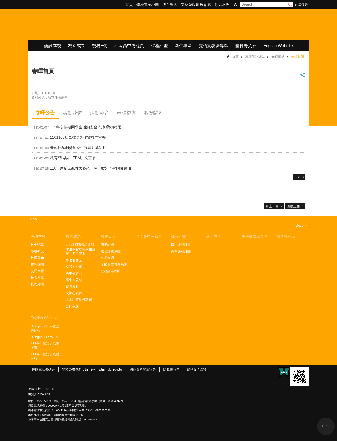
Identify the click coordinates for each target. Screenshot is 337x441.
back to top (326, 426)
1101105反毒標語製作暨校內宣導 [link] (69, 137)
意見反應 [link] (221, 5)
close (300, 225)
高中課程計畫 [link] (181, 251)
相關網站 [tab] (154, 112)
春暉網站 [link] (278, 57)
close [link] (34, 219)
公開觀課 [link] (72, 306)
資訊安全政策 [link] (196, 369)
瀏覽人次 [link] (34, 394)
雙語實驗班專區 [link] (213, 45)
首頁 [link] (235, 57)
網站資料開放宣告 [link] (143, 369)
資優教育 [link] (72, 286)
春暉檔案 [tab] (126, 112)
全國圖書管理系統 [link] (114, 264)
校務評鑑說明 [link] (111, 271)
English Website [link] (278, 45)
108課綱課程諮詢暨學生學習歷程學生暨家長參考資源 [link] (80, 249)
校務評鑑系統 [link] (111, 251)
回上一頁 (271, 206)
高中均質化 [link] (74, 280)
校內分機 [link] (37, 284)
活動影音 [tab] (99, 112)
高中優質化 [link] (74, 273)
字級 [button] (235, 4)
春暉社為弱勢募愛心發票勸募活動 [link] (69, 148)
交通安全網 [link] (74, 267)
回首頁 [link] (127, 5)
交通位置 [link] (37, 271)
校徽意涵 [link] (37, 258)
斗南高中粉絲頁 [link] (129, 45)
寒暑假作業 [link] (74, 260)
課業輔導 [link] (107, 245)
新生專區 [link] (183, 45)
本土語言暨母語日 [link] (79, 299)
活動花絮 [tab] (72, 112)
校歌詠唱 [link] (37, 264)
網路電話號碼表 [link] (43, 369)
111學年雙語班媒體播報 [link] (45, 356)
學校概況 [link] (37, 251)
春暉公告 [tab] (45, 112)
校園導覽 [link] (37, 277)
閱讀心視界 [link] (74, 293)
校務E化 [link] (99, 45)
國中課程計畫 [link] (181, 245)
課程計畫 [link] (159, 45)
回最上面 (293, 206)
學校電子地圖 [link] (147, 5)
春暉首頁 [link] (297, 57)
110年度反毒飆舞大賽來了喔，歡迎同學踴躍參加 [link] (82, 168)
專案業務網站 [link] (255, 57)
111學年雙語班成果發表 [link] (45, 345)
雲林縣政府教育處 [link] (196, 5)
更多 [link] (297, 177)
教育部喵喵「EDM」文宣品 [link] (64, 158)
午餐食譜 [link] (107, 258)
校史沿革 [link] (37, 245)
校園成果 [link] (76, 45)
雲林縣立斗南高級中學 (77, 24)
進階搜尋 (301, 4)
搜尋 (290, 4)
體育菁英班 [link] (245, 45)
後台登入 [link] (169, 5)
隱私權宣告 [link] (171, 369)
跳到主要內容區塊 (2, 2)
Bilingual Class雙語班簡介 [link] (45, 328)
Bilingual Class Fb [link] (44, 337)
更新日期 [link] (34, 389)
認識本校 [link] (52, 45)
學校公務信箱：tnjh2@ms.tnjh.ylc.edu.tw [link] (92, 369)
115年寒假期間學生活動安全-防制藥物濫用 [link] (77, 127)
